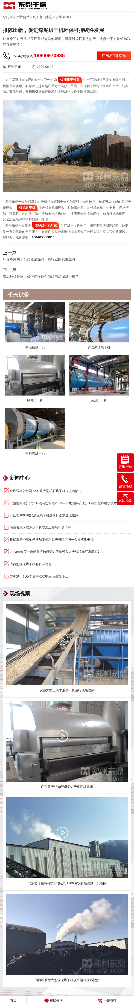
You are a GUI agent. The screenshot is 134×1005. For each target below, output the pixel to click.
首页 (13, 1000)
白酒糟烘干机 (35, 347)
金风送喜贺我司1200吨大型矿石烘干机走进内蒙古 (45, 491)
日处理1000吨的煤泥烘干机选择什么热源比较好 (44, 515)
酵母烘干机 (35, 400)
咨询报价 (125, 462)
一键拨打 (107, 1000)
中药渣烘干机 (35, 453)
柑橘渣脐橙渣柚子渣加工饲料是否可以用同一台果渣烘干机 (51, 539)
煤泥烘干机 (27, 208)
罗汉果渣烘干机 (99, 347)
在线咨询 (53, 1000)
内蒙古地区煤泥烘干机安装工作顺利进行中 (40, 527)
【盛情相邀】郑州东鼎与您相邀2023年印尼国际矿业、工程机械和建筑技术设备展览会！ (70, 503)
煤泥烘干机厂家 (46, 225)
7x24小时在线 (39, 55)
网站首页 (29, 17)
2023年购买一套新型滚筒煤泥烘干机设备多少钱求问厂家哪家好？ (57, 552)
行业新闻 (62, 17)
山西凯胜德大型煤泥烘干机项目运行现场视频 (67, 980)
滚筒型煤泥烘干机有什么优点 (31, 564)
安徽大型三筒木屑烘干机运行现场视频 (67, 690)
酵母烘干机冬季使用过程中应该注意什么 (39, 576)
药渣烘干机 (99, 400)
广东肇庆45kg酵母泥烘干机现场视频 (67, 787)
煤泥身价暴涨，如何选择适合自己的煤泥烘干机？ (41, 276)
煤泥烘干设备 (70, 80)
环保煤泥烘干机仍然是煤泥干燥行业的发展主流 (39, 259)
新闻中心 (46, 17)
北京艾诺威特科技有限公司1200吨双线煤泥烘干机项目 (67, 883)
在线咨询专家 (114, 55)
